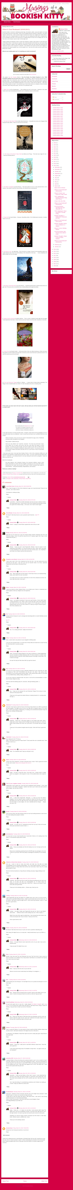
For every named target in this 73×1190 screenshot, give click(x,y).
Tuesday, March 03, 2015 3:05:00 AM (16, 614)
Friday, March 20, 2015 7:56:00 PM (20, 1128)
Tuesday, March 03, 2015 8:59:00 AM (27, 651)
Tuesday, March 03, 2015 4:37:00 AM (17, 637)
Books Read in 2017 (58, 116)
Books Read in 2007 (58, 133)
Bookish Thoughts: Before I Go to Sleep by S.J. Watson (61, 225)
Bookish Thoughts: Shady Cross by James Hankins (61, 237)
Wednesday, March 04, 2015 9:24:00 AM (23, 1002)
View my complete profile (58, 51)
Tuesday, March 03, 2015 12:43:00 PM (18, 927)
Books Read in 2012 (58, 125)
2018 (55, 159)
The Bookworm (9, 1091)
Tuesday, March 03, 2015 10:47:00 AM (27, 844)
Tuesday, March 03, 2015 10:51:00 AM (27, 909)
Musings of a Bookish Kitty (17, 472)
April (56, 183)
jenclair (8, 811)
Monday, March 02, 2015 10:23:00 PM (26, 559)
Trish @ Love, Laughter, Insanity (13, 783)
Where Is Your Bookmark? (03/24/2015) (61, 203)
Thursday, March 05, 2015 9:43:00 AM (18, 1027)
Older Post (44, 1181)
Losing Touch (6, 351)
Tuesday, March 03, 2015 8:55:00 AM (27, 598)
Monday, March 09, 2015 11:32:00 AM (27, 1108)
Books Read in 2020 (58, 111)
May (56, 181)
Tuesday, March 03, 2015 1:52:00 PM (17, 954)
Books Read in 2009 (58, 130)
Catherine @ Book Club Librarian (14, 862)
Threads (54, 83)
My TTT (37, 514)
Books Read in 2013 (58, 123)
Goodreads (54, 78)
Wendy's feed (16, 474)
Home (25, 1181)
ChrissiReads (9, 513)
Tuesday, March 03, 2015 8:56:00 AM (27, 627)
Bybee (7, 587)
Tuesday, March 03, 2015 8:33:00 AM (18, 811)
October (57, 171)
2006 (55, 265)
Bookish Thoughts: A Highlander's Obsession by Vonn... (61, 217)
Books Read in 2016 (58, 118)
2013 (55, 251)
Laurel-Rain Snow (10, 486)
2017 (55, 161)
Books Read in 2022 (58, 107)
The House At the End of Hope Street (13, 154)
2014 (55, 249)
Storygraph (54, 76)
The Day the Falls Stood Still (10, 121)
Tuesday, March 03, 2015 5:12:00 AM (16, 668)
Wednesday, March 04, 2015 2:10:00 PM (28, 966)
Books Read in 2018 (58, 114)
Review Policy (7, 21)
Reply (7, 494)
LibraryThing (55, 81)
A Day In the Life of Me (60, 201)
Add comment (6, 1135)
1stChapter (8, 478)
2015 (12, 478)
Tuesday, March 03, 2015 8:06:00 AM (17, 759)
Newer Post (5, 1181)
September (57, 173)
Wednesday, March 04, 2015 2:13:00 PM (28, 1014)
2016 (55, 163)
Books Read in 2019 (58, 113)
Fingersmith (6, 217)
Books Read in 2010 (58, 128)
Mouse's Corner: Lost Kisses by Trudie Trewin (61, 193)
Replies (9, 497)
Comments (56, 99)
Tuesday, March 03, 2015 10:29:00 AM (27, 689)
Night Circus (6, 89)
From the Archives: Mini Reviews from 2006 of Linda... (60, 233)
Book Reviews (17, 21)
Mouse (23, 478)
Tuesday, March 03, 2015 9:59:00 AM (30, 862)
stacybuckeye (9, 1128)
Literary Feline (13, 499)
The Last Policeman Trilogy (10, 382)
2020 (55, 155)
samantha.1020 (9, 1058)
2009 (55, 259)
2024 (55, 147)
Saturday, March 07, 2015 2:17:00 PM (22, 1091)
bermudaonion (9, 834)
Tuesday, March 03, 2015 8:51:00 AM (27, 544)
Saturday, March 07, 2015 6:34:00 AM (22, 1058)
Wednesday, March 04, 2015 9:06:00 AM (28, 940)
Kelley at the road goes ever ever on (23, 762)
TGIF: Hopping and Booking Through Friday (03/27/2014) (61, 198)
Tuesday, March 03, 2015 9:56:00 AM (21, 834)
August (56, 175)
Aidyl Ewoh (8, 737)
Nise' (7, 979)
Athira (7, 637)
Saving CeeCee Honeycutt (9, 318)
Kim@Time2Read (10, 1002)
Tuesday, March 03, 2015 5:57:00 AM (20, 737)
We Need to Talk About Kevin (9, 285)
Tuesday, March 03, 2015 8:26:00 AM (30, 783)
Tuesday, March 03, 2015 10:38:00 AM (27, 749)
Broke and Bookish (33, 74)
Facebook (54, 88)
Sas (7, 614)
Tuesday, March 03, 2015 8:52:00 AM (27, 571)
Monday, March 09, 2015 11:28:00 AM (27, 1042)
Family (20, 478)
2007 (55, 263)
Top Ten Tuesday (12, 77)
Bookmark (16, 478)
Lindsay (8, 895)
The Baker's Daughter (8, 186)
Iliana (7, 954)
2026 (55, 142)
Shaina (7, 927)
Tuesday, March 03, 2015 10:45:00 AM (27, 822)
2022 (55, 151)
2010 (55, 257)
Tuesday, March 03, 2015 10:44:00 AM (27, 795)
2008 (55, 261)
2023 (55, 149)
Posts (55, 97)
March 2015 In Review (60, 187)
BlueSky (54, 86)
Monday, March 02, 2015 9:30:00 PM (23, 486)
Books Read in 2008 (58, 132)
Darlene (8, 1027)
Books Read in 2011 (58, 126)
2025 (55, 144)
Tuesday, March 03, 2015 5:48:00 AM (20, 704)
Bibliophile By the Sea (28, 425)
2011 (55, 255)
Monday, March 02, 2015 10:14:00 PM (18, 532)
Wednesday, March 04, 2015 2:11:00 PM (28, 990)
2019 (55, 157)
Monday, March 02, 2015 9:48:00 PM (21, 513)
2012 (55, 253)
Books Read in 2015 (58, 119)
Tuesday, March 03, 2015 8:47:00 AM (27, 499)
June (56, 179)
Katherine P (9, 704)
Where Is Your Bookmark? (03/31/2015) (61, 190)
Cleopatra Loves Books (11, 559)
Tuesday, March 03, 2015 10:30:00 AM (27, 718)
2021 (55, 153)
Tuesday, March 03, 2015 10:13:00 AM (18, 895)
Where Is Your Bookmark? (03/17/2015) (61, 221)
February (57, 244)
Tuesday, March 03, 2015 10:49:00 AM (27, 878)
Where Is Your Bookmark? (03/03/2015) (61, 241)
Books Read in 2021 (58, 109)
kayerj (7, 759)
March (56, 186)
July (56, 177)
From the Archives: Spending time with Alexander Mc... (60, 208)
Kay (7, 668)
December (57, 167)
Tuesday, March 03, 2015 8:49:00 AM (27, 522)
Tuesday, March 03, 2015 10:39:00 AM (27, 770)
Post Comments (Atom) (28, 1186)
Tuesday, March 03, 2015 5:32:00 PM (17, 979)
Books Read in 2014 (58, 121)
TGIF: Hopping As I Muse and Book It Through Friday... (60, 212)
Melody (8, 532)
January (57, 246)
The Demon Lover (7, 251)
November (57, 169)
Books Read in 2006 (58, 135)
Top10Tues (28, 478)
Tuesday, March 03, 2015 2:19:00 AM (18, 587)
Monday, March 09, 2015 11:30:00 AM (27, 1073)
